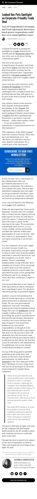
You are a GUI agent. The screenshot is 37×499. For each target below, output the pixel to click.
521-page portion (19, 75)
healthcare (23, 310)
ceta (15, 7)
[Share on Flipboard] (18, 44)
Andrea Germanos (12, 38)
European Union (23, 53)
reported (5, 361)
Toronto (21, 108)
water (9, 205)
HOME (4, 7)
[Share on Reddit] (22, 44)
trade (16, 51)
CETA (14, 68)
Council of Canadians (11, 87)
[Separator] (26, 44)
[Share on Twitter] (15, 44)
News (9, 7)
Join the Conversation (18, 480)
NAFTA (7, 115)
